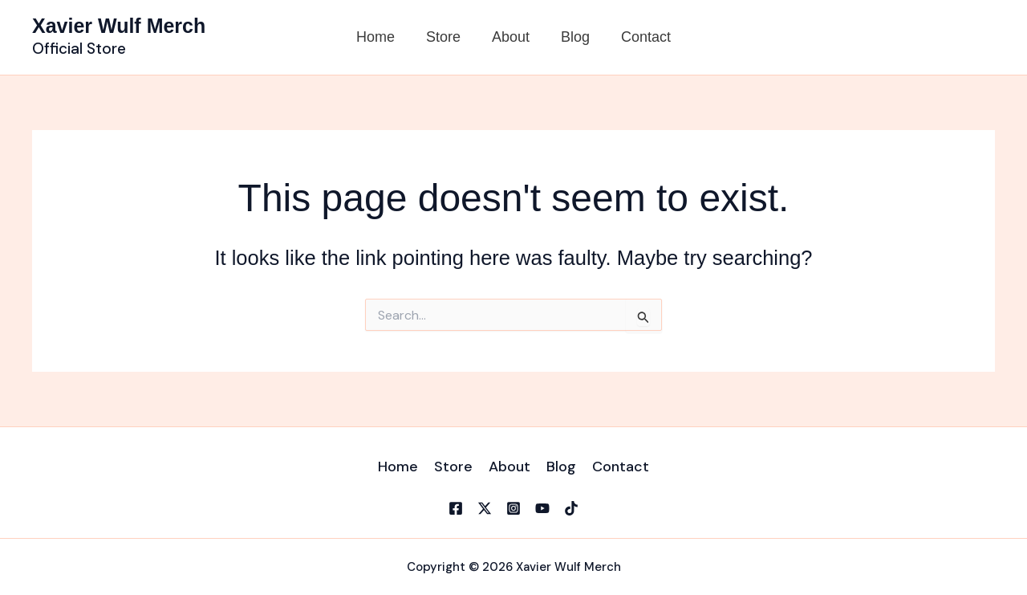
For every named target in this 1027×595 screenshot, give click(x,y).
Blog (572, 37)
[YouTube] (542, 508)
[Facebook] (456, 508)
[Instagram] (513, 508)
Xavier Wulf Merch (118, 25)
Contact (641, 37)
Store (445, 37)
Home (380, 37)
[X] (484, 508)
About (511, 37)
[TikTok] (571, 508)
